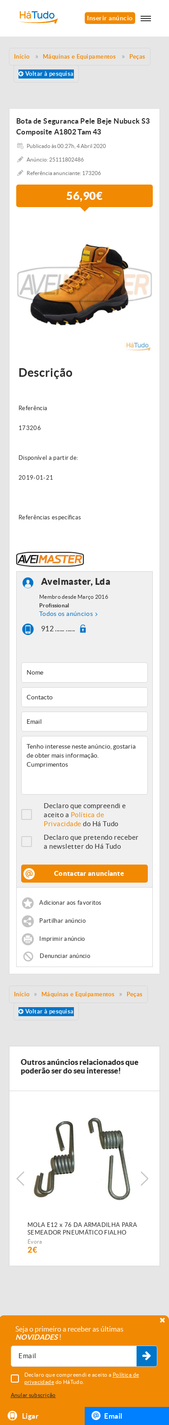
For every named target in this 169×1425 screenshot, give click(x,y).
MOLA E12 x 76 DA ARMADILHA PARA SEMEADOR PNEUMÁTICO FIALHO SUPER (82, 1229)
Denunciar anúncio (65, 956)
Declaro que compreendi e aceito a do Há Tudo (85, 815)
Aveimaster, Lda (76, 582)
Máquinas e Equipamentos (77, 994)
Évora (34, 1242)
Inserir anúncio (109, 18)
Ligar (23, 1415)
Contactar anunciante (89, 873)
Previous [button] (20, 1178)
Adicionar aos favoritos (70, 903)
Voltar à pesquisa (46, 73)
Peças (135, 994)
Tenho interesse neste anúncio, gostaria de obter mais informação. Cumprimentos (84, 765)
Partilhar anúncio (62, 921)
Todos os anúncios (66, 613)
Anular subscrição (33, 1395)
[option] (84, 284)
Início (22, 994)
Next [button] (144, 1178)
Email (107, 1415)
